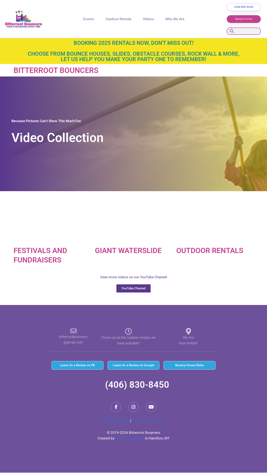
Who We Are (174, 19)
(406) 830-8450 (137, 385)
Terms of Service (148, 421)
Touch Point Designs (130, 439)
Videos (148, 19)
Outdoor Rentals (119, 19)
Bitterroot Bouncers (61, 71)
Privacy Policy (116, 421)
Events (88, 19)
